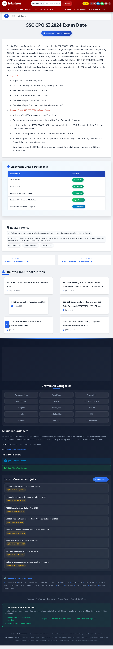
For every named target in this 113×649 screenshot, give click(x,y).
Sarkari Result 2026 (17, 589)
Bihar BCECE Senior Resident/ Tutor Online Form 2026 (27, 535)
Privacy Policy (63, 602)
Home (10, 9)
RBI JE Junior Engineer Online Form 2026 (22, 513)
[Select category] (36, 3)
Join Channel (76, 203)
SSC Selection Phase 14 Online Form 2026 (22, 556)
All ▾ (103, 9)
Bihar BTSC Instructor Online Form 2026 (22, 546)
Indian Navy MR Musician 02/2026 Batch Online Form (27, 567)
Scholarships (56, 419)
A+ (105, 3)
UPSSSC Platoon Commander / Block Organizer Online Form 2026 (32, 524)
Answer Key (48, 9)
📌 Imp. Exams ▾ (80, 9)
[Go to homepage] (6, 16)
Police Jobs (55, 586)
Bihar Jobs (69, 589)
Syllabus (68, 9)
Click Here (76, 181)
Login (83, 3)
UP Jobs (60, 589)
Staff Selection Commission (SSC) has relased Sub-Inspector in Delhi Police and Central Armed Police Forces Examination (49, 237)
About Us (30, 602)
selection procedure (31, 249)
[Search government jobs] (51, 3)
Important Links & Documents (56, 33)
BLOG (56, 406)
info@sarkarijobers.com (16, 453)
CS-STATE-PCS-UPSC (91, 406)
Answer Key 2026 (48, 589)
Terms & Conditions (78, 602)
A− (109, 3)
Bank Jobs (44, 586)
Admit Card (37, 9)
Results (28, 9)
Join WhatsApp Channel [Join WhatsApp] (15, 471)
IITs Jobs (21, 413)
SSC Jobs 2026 (10, 586)
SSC (13, 16)
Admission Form (21, 400)
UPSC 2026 (22, 586)
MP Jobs (102, 589)
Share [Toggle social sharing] (7, 324)
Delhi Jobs (92, 589)
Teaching (56, 425)
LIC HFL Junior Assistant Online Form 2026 (23, 491)
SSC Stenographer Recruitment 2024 (28, 305)
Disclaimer (51, 602)
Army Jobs (65, 586)
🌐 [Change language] (91, 3)
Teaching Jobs (76, 586)
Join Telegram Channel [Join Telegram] (15, 464)
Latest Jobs (19, 9)
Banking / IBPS (21, 406)
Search (65, 3)
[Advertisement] (56, 368)
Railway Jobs (33, 586)
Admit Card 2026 (33, 589)
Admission (59, 9)
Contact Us (40, 602)
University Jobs (91, 425)
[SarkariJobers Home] (11, 3)
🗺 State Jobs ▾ (94, 9)
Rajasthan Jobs (81, 589)
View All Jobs (101, 483)
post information (14, 249)
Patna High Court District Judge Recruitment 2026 (26, 502)
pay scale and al (47, 249)
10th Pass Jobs (89, 586)
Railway (92, 413)
